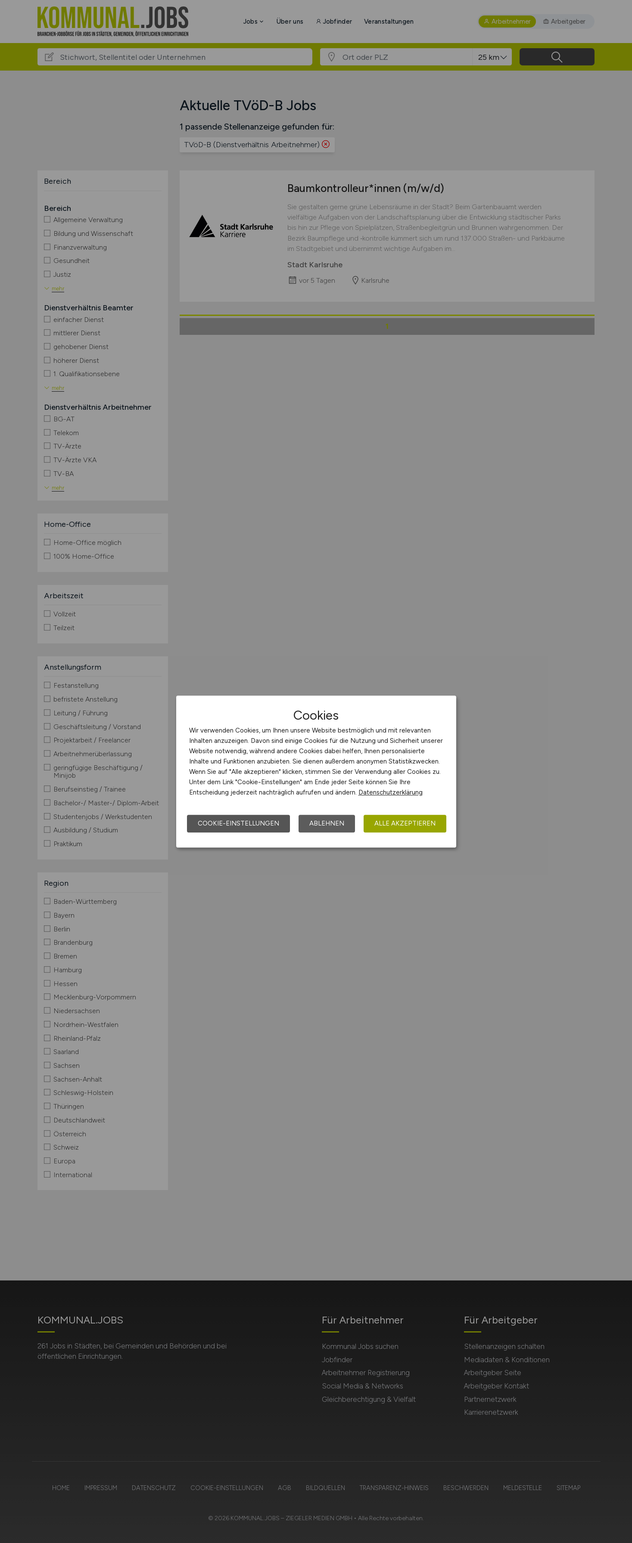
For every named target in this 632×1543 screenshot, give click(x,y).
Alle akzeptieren (405, 823)
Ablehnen (326, 823)
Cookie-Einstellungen (238, 823)
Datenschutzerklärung (390, 792)
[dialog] (316, 772)
